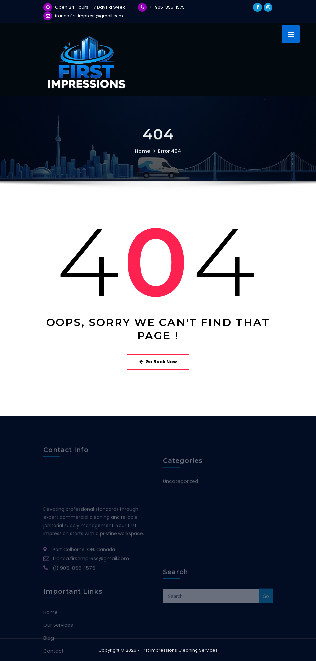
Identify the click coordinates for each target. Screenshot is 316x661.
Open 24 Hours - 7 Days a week (90, 7)
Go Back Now (158, 361)
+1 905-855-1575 (167, 7)
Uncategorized (180, 491)
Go (266, 609)
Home (143, 156)
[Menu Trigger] (291, 34)
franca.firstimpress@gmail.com (89, 16)
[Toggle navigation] (263, 36)
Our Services (58, 649)
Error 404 (169, 156)
